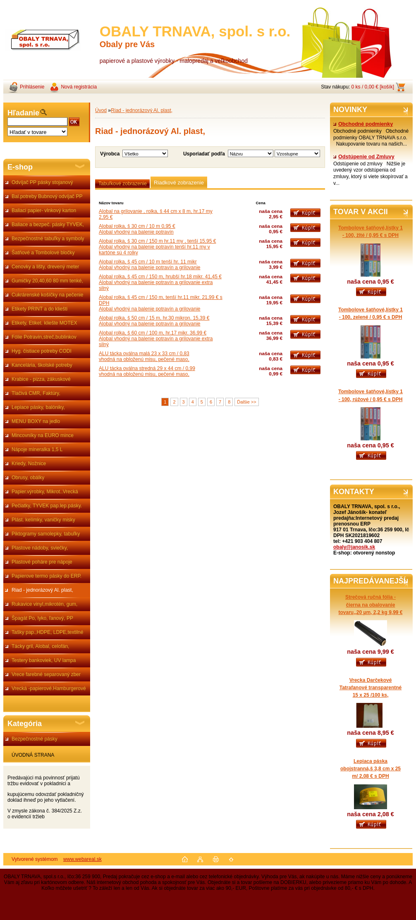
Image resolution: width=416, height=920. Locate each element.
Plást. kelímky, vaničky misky (43, 520)
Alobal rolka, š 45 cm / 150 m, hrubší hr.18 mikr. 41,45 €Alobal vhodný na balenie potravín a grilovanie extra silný (160, 282)
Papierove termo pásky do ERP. (46, 576)
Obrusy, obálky (28, 477)
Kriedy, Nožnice (29, 463)
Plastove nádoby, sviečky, (40, 548)
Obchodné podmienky (363, 124)
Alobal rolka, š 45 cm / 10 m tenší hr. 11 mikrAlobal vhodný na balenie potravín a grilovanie (150, 264)
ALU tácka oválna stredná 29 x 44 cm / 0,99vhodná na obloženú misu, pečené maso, (147, 371)
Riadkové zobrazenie (179, 182)
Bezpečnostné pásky (34, 739)
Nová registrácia (79, 87)
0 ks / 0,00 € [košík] (372, 87)
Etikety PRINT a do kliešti (39, 309)
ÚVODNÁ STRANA (33, 755)
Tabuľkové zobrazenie (122, 183)
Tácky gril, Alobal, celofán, (40, 646)
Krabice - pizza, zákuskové (41, 379)
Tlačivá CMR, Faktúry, (36, 393)
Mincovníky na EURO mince (43, 435)
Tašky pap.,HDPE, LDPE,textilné (47, 632)
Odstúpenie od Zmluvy (363, 157)
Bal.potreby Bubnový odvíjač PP (47, 196)
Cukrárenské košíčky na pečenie (47, 295)
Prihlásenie (32, 87)
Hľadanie (23, 113)
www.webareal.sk (82, 859)
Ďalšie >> (246, 401)
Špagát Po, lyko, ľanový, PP (42, 618)
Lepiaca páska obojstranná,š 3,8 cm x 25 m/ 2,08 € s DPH (370, 768)
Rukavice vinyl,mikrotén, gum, (44, 604)
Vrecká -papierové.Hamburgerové (49, 688)
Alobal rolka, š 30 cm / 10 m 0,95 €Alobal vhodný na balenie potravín (137, 229)
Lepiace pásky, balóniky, (38, 407)
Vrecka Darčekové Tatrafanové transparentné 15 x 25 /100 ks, (370, 687)
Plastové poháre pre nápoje (42, 562)
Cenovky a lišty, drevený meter (45, 267)
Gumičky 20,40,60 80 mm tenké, (47, 281)
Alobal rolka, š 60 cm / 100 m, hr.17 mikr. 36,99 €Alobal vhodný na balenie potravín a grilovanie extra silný (156, 338)
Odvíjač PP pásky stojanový (42, 182)
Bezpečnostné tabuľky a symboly (48, 238)
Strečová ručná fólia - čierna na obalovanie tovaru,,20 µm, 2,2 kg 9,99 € (371, 604)
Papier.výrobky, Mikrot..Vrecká (45, 492)
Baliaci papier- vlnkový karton (44, 210)
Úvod (101, 110)
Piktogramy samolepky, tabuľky (46, 534)
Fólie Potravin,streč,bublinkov (44, 337)
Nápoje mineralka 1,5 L (37, 449)
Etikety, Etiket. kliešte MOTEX (44, 323)
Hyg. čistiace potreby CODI (42, 351)
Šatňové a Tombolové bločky (43, 253)
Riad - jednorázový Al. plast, (42, 590)
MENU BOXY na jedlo (36, 421)
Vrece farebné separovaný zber (46, 674)
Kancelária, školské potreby (42, 365)
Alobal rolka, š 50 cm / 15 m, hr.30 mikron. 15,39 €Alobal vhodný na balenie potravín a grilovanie (154, 321)
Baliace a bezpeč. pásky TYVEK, (48, 224)
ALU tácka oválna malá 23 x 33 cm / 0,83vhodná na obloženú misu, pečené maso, (144, 356)
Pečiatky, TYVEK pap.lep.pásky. (47, 506)
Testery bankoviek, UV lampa (44, 660)
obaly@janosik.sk (354, 547)
